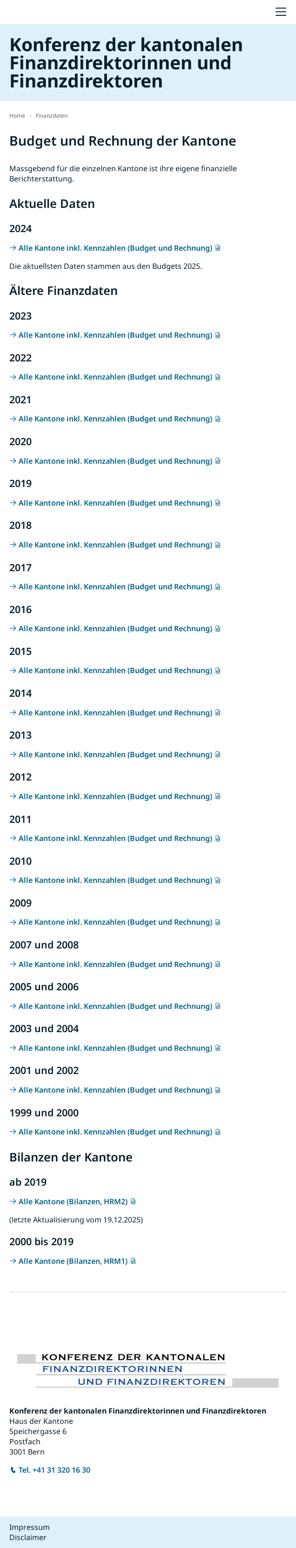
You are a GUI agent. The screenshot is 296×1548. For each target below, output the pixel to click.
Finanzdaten (51, 116)
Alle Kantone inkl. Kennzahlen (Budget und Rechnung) (115, 248)
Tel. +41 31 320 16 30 (54, 1470)
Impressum (29, 1527)
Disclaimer (28, 1537)
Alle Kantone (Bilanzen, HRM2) (73, 1201)
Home (17, 116)
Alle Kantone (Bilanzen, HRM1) (73, 1261)
